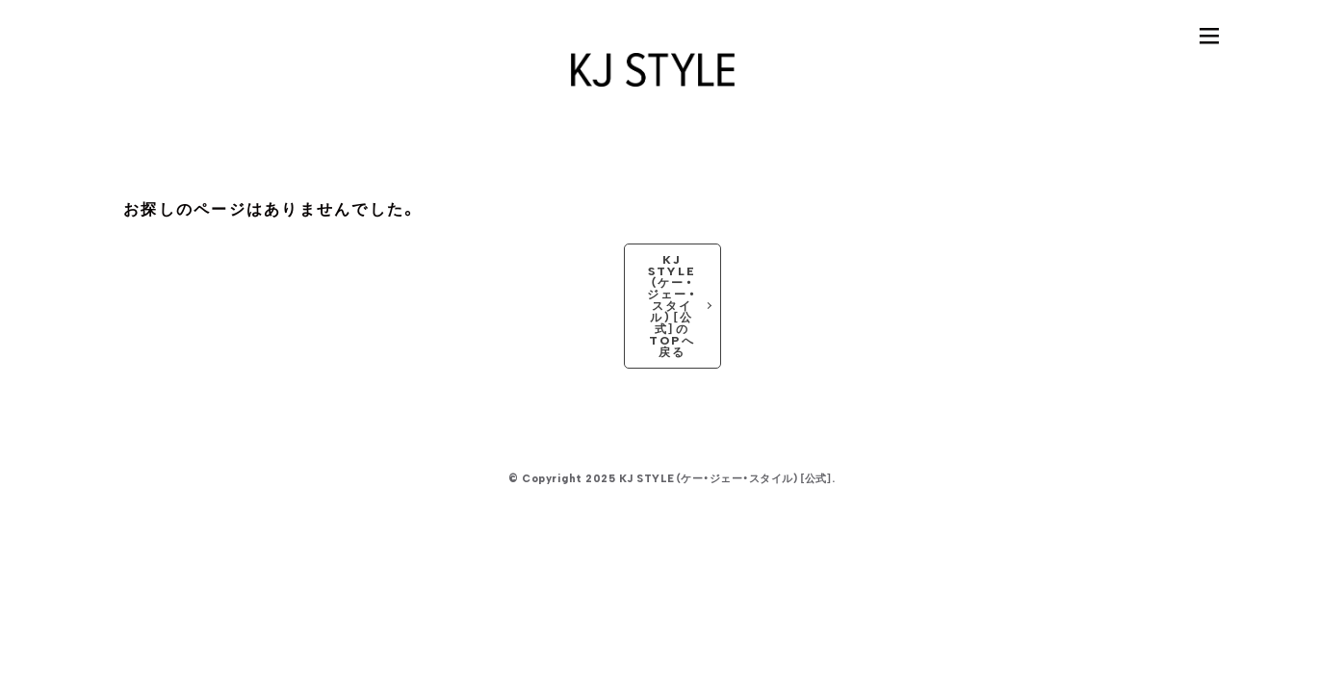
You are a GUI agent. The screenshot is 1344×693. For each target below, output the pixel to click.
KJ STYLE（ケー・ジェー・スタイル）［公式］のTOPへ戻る (672, 306)
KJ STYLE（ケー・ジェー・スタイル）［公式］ (726, 479)
